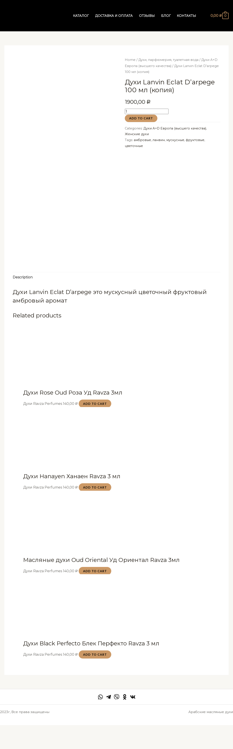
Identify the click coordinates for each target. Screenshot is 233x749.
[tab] (23, 301)
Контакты (186, 16)
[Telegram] (108, 720)
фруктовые (195, 140)
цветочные (134, 146)
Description (23, 301)
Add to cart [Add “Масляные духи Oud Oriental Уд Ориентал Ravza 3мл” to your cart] (95, 595)
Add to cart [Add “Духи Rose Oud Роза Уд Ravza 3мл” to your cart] (95, 427)
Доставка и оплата (114, 16)
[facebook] (100, 720)
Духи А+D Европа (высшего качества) (174, 128)
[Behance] (124, 720)
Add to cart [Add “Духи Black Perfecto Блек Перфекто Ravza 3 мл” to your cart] (95, 678)
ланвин (159, 140)
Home (130, 60)
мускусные (175, 140)
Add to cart (141, 118)
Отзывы (147, 16)
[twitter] (116, 720)
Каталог (81, 16)
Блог (166, 16)
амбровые (142, 140)
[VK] (133, 720)
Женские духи (137, 134)
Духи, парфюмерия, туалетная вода (168, 60)
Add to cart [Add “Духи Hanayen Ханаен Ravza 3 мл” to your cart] (95, 511)
